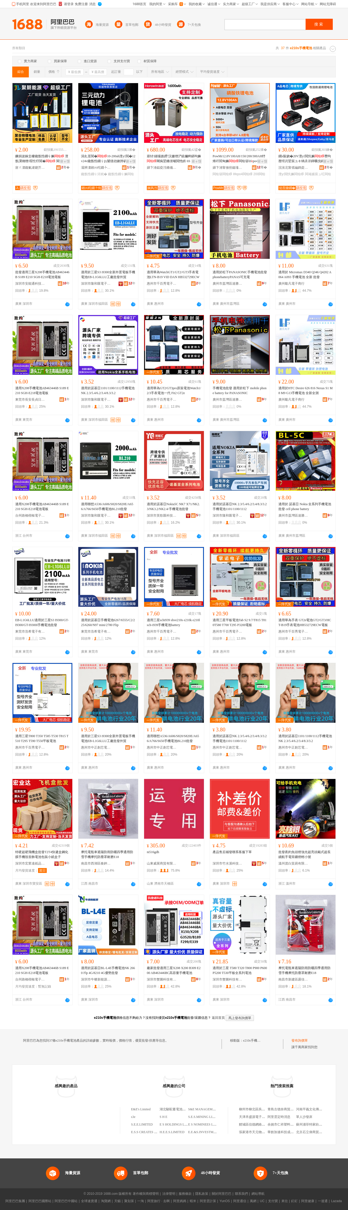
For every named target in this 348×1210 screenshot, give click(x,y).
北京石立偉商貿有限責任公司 (317, 1132)
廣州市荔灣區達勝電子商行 (228, 283)
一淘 (140, 1201)
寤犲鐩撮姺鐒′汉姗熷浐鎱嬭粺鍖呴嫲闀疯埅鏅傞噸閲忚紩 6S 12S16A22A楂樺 (174, 159)
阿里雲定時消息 (279, 1117)
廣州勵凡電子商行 (291, 283)
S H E (163, 1117)
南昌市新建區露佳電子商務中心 (293, 979)
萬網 (253, 1201)
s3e (133, 1117)
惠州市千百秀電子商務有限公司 (162, 283)
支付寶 (273, 1201)
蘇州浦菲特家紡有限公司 (314, 1124)
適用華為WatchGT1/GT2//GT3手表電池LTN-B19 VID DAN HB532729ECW (173, 274)
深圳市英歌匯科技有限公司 (162, 515)
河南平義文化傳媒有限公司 (315, 1109)
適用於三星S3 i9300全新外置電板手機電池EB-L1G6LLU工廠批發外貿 (108, 274)
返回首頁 (218, 1018)
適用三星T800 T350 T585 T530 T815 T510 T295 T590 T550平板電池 (42, 738)
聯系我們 (241, 1194)
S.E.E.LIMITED (142, 1124)
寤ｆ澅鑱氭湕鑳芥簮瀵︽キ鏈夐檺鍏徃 (30, 167)
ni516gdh (153, 852)
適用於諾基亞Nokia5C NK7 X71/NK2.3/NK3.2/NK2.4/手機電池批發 (173, 506)
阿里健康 (307, 1201)
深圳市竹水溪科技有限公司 (228, 863)
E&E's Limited (141, 1109)
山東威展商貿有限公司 (162, 863)
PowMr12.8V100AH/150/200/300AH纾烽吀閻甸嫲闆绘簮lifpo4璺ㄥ (239, 159)
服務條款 (185, 1194)
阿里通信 (239, 1201)
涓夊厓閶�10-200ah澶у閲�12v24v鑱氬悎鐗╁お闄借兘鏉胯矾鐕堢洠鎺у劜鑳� (108, 159)
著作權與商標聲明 (146, 1194)
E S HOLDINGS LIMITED (178, 1124)
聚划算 (129, 1201)
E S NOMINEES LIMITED (206, 1124)
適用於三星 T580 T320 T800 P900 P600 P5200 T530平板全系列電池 (240, 970)
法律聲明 (168, 1194)
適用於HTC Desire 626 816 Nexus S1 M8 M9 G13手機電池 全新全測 (305, 390)
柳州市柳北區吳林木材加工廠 (260, 1109)
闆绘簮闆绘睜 (222, 174)
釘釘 (294, 1201)
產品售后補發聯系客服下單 (232, 852)
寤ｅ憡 (65, 161)
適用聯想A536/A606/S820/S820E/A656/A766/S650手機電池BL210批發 (107, 506)
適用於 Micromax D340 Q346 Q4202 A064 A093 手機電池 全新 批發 (304, 274)
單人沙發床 (304, 1117)
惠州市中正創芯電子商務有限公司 (96, 747)
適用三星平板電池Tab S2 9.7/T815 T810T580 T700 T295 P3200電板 (239, 622)
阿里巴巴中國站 (66, 1201)
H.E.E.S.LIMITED (172, 1132)
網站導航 (258, 1194)
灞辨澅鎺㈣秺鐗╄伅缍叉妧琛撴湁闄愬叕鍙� (96, 167)
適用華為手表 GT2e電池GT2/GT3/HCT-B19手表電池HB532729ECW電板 (304, 622)
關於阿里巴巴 (221, 1194)
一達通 (323, 1201)
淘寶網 (106, 1201)
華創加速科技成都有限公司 (287, 1132)
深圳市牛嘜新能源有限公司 (96, 979)
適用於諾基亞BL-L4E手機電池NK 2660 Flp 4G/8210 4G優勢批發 (108, 970)
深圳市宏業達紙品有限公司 (30, 863)
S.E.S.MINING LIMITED (205, 1117)
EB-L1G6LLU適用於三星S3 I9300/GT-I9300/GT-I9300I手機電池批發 (42, 622)
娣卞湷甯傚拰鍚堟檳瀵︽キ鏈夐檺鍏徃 (228, 167)
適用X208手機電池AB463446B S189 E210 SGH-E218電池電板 (42, 390)
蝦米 (193, 1201)
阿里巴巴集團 (15, 1201)
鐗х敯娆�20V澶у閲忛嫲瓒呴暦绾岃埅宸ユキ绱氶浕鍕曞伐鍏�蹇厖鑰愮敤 (304, 159)
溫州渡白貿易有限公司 (293, 863)
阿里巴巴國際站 (40, 1201)
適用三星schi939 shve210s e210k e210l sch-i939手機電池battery (173, 622)
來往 (284, 1201)
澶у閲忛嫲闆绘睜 (291, 174)
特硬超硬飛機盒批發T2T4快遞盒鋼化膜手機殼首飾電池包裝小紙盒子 (41, 854)
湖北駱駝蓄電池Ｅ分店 (176, 1109)
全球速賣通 (89, 1201)
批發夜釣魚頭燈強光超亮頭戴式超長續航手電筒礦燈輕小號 (304, 854)
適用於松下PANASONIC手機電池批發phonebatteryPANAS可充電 (240, 274)
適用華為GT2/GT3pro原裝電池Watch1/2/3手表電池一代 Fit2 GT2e (174, 390)
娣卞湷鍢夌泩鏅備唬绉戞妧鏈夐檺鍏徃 (162, 167)
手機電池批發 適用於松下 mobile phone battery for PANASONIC (239, 390)
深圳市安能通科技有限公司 (30, 283)
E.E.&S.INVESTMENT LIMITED (211, 1132)
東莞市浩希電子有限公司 (30, 631)
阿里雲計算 (208, 1201)
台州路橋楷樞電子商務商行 (30, 515)
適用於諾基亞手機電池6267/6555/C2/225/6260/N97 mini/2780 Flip (108, 622)
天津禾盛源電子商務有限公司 (260, 1117)
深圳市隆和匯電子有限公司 (96, 283)
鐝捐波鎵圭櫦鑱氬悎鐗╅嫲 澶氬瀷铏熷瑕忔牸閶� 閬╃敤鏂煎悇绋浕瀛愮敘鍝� (42, 159)
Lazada (336, 1201)
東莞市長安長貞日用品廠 (30, 399)
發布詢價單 (299, 1040)
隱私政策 (201, 1194)
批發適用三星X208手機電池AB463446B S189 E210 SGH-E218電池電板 (42, 274)
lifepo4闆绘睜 (242, 174)
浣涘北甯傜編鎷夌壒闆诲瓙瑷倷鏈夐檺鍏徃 (293, 167)
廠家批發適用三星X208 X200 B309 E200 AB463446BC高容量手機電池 (174, 970)
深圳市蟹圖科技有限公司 (162, 979)
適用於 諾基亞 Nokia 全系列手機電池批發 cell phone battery (304, 506)
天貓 (117, 1201)
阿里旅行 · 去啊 (158, 1201)
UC (262, 1201)
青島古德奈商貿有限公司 (285, 1109)
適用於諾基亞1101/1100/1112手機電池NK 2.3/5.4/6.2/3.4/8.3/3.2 (108, 390)
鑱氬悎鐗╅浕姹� (94, 174)
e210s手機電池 (253, 1040)
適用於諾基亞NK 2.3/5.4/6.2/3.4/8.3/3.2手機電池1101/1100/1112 (240, 506)
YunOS (224, 1201)
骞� (65, 167)
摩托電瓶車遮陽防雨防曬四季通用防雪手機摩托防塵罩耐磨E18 (107, 854)
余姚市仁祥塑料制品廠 (284, 1124)
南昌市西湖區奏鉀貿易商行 (96, 863)
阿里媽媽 (179, 1201)
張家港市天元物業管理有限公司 (262, 1132)
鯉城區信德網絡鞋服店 (255, 1124)
